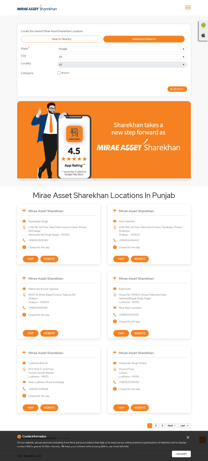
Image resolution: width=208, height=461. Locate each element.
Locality (26, 63)
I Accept (181, 454)
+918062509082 (38, 240)
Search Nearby (62, 39)
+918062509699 (129, 382)
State (25, 48)
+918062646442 (129, 240)
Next (170, 425)
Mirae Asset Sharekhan (45, 211)
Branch (65, 72)
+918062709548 (38, 389)
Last (183, 425)
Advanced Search (144, 39)
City (23, 55)
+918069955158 (37, 307)
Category (27, 73)
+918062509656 (129, 314)
